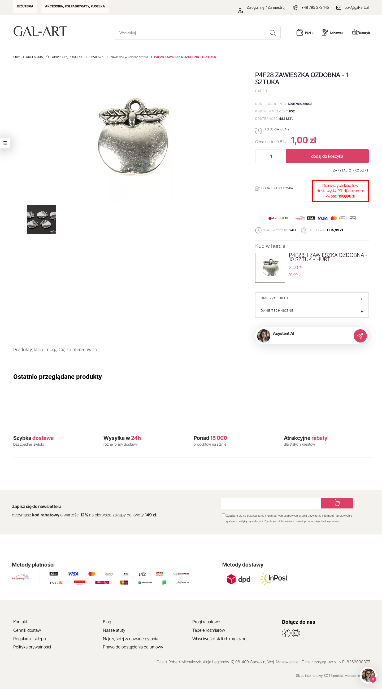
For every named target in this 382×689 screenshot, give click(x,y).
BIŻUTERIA (25, 6)
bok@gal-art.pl (357, 7)
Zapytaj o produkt (351, 170)
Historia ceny (276, 129)
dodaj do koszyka (327, 156)
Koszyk (361, 32)
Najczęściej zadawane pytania (130, 638)
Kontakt (20, 621)
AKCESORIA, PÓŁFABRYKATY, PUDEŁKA (75, 6)
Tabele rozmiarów (208, 630)
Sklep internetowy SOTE (314, 675)
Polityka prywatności (32, 646)
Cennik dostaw (27, 630)
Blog (107, 621)
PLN (309, 33)
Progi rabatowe (206, 621)
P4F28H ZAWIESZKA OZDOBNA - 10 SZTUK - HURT (328, 257)
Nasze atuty (114, 630)
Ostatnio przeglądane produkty (57, 376)
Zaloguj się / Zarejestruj (261, 7)
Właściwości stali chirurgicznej (219, 638)
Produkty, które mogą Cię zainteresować (55, 349)
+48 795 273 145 (315, 7)
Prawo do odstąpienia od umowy (133, 646)
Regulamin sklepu (29, 638)
